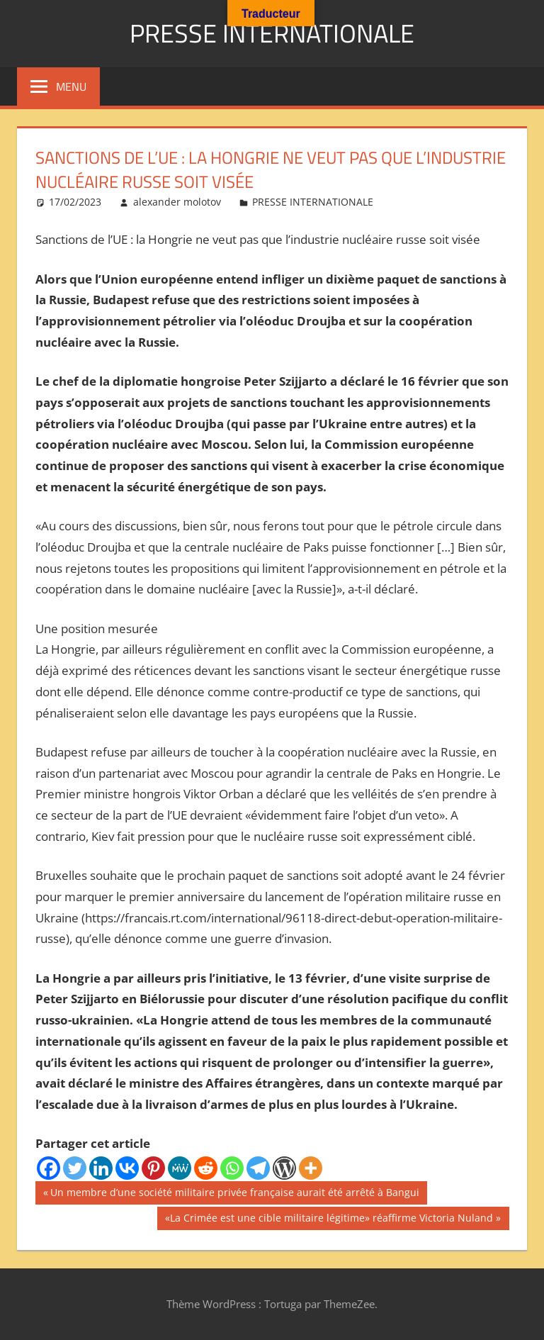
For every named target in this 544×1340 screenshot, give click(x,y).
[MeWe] (179, 1168)
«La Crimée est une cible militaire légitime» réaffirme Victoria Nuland (328, 1219)
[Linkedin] (101, 1168)
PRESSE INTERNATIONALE (272, 32)
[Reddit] (205, 1168)
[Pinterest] (153, 1168)
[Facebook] (48, 1168)
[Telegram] (258, 1168)
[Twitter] (74, 1168)
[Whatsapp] (232, 1168)
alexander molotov (177, 201)
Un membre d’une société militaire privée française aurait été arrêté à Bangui (234, 1194)
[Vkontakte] (127, 1168)
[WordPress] (284, 1168)
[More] (310, 1168)
